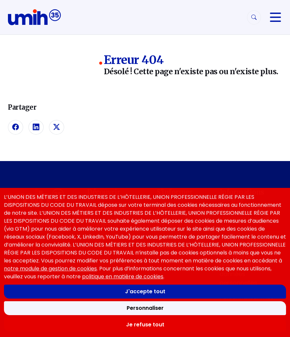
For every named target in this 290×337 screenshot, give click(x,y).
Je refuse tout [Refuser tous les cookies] (145, 324)
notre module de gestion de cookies (50, 268)
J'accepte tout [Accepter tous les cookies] (145, 291)
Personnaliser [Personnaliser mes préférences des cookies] (145, 308)
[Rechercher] (254, 17)
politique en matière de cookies (122, 276)
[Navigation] (275, 17)
